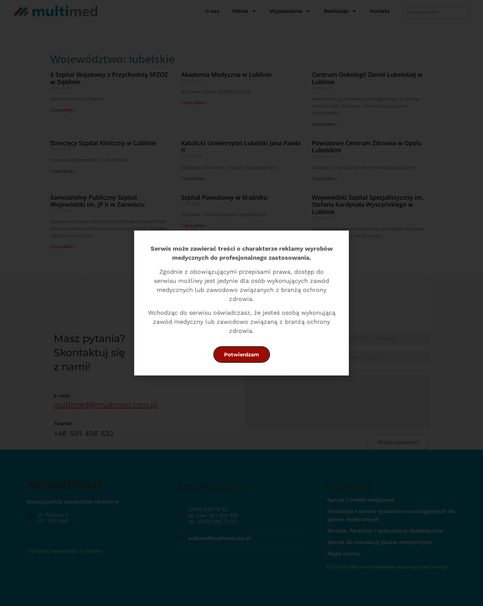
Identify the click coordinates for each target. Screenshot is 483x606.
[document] (241, 303)
